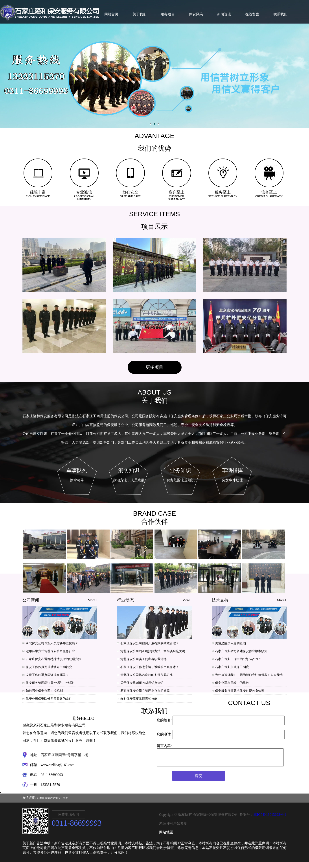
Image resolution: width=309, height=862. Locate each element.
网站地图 (166, 832)
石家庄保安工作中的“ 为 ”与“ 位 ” (238, 659)
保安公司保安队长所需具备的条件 (49, 698)
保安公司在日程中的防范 (232, 683)
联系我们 (280, 14)
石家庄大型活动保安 (49, 797)
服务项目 (168, 14)
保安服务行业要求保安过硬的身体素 (239, 690)
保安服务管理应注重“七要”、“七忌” (50, 683)
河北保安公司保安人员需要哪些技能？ (52, 643)
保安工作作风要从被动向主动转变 (49, 667)
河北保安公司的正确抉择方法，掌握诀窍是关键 (152, 651)
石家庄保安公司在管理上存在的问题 (145, 690)
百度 (65, 797)
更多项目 (154, 367)
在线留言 (252, 14)
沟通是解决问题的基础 (230, 643)
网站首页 (111, 14)
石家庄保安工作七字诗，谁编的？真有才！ (149, 667)
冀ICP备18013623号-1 (270, 814)
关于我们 (139, 14)
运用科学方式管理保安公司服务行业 (50, 651)
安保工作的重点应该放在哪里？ (47, 675)
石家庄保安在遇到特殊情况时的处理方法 (53, 659)
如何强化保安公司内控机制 (44, 690)
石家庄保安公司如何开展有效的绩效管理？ (149, 643)
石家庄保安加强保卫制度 (232, 667)
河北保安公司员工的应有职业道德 (143, 659)
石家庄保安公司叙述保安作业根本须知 (241, 651)
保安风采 (196, 14)
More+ (92, 600)
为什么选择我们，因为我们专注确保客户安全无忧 (249, 675)
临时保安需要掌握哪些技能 (138, 698)
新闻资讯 (224, 14)
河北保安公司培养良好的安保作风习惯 (146, 675)
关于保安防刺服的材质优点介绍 (142, 683)
